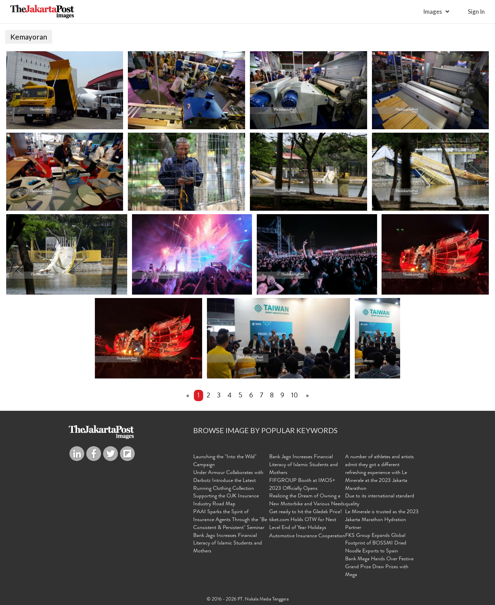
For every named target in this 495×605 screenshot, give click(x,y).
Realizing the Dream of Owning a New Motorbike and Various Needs (307, 500)
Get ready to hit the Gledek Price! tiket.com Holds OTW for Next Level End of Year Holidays (305, 520)
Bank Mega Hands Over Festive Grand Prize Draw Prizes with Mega (379, 567)
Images (432, 11)
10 (294, 396)
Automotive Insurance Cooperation (307, 536)
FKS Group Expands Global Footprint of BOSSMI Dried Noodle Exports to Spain (375, 543)
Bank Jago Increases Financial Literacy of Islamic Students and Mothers (227, 543)
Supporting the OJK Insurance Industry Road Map (226, 500)
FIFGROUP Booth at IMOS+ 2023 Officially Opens (302, 485)
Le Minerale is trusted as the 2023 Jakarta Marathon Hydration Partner (382, 520)
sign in (476, 11)
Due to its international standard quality (379, 500)
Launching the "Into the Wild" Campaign (224, 461)
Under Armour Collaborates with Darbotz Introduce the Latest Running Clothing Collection (228, 481)
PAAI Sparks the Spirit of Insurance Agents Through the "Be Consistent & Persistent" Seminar (230, 520)
